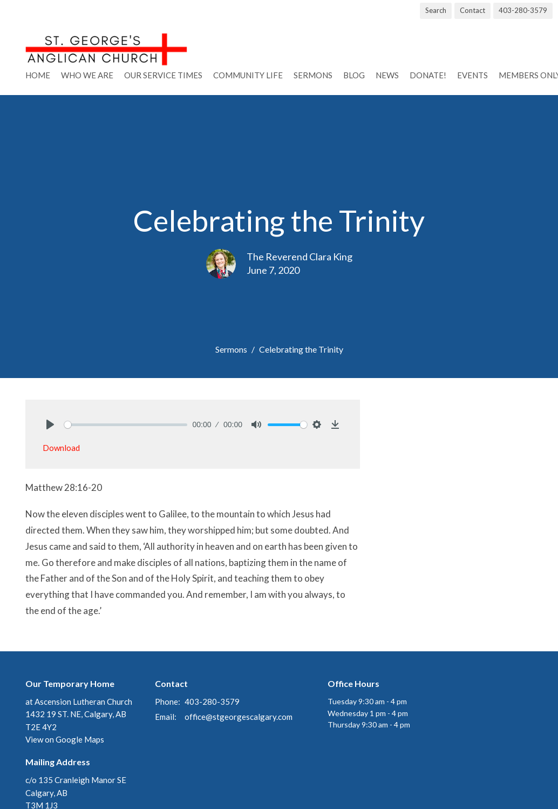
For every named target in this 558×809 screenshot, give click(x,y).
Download (61, 448)
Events (472, 75)
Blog (354, 75)
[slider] (125, 425)
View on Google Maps (64, 739)
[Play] (50, 424)
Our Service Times (163, 75)
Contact (472, 10)
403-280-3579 (523, 10)
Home (37, 75)
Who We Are (87, 75)
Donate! (428, 75)
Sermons (313, 75)
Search (435, 10)
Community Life (248, 75)
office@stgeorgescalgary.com (238, 717)
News (387, 75)
